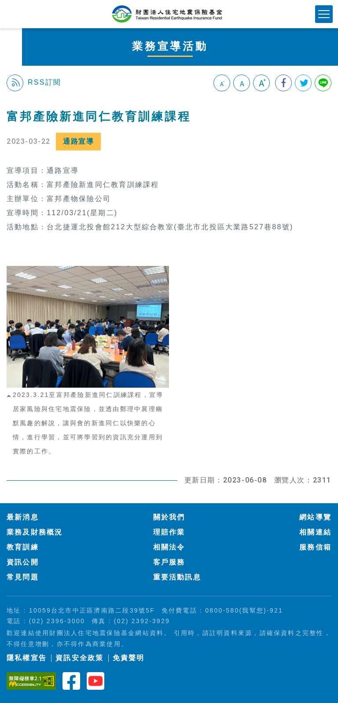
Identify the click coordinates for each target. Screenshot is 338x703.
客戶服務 (169, 562)
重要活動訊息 (177, 577)
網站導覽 (315, 517)
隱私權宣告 (27, 658)
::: (10, 104)
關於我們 (169, 517)
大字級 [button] (261, 83)
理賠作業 (169, 532)
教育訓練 (23, 547)
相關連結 (315, 532)
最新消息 (23, 517)
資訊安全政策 (79, 658)
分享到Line (323, 83)
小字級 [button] (221, 83)
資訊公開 (23, 562)
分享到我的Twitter (303, 83)
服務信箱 (315, 547)
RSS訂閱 (34, 83)
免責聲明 (129, 658)
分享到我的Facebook (283, 83)
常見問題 (23, 577)
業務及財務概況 (35, 532)
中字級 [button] (241, 83)
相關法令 (169, 547)
